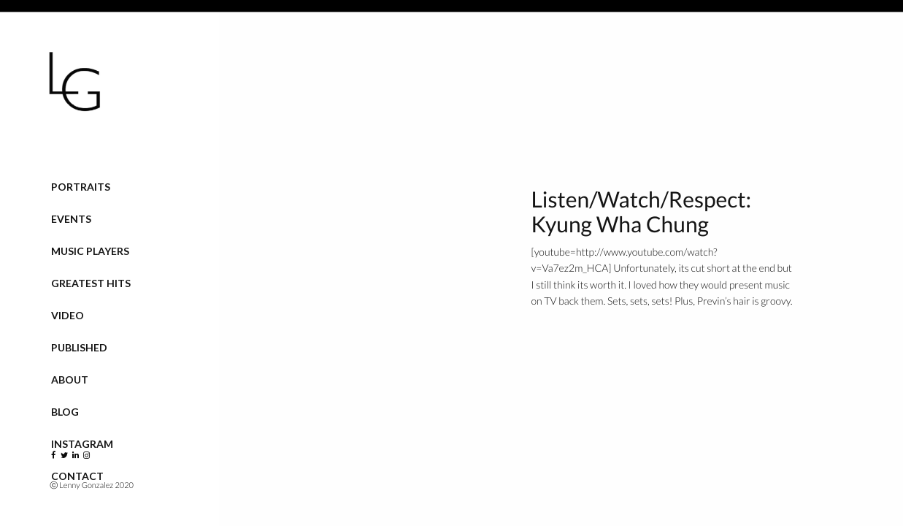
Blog (65, 411)
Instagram (82, 444)
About (69, 379)
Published (79, 347)
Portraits (80, 186)
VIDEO (67, 315)
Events (71, 219)
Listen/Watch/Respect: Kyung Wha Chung (641, 211)
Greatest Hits (91, 283)
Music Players (90, 251)
